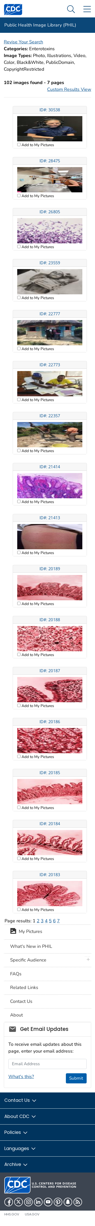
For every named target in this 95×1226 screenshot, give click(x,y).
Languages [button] (20, 1148)
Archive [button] (16, 1164)
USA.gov (32, 1214)
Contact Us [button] (20, 1100)
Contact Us (21, 1001)
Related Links (24, 987)
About (16, 1015)
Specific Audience (28, 960)
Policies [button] (16, 1132)
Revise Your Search (23, 42)
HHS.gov (11, 1214)
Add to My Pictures (37, 144)
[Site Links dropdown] (87, 9)
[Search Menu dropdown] (71, 9)
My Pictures (26, 932)
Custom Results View (69, 89)
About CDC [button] (20, 1116)
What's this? (21, 1077)
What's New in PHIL (31, 946)
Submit (76, 1078)
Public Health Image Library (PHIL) (40, 25)
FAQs (16, 974)
